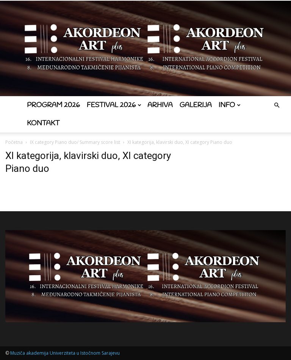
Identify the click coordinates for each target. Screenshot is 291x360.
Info (230, 105)
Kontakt (43, 123)
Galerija (196, 105)
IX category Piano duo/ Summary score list (75, 142)
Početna (14, 142)
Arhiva (160, 105)
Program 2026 (53, 105)
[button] (277, 105)
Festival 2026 (114, 105)
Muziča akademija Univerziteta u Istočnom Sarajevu (65, 353)
